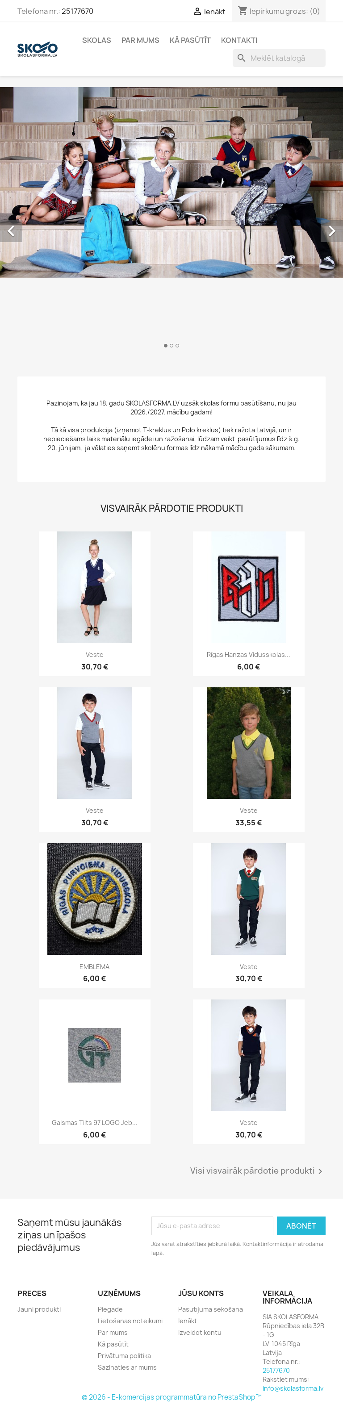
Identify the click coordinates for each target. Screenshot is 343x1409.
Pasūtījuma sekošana (210, 1309)
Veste (95, 654)
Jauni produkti (39, 1309)
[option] (171, 221)
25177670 (77, 11)
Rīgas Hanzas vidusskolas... (248, 654)
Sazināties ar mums (127, 1367)
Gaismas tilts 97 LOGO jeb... (95, 1122)
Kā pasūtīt (190, 40)
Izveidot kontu (200, 1332)
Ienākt (187, 1321)
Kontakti (239, 40)
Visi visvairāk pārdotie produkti (258, 1171)
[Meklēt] (279, 58)
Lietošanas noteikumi (130, 1321)
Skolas (96, 40)
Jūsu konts (201, 1293)
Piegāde (110, 1309)
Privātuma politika (124, 1355)
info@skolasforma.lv (293, 1388)
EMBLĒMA (94, 966)
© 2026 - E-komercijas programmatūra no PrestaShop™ (172, 1397)
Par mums (140, 40)
